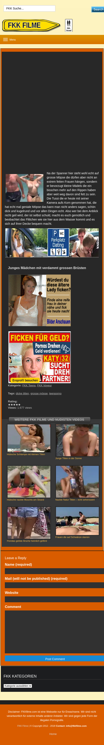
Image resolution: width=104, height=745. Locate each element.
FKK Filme (22, 726)
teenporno (55, 393)
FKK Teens (29, 385)
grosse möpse (39, 393)
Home (53, 734)
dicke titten (22, 393)
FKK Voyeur (44, 385)
